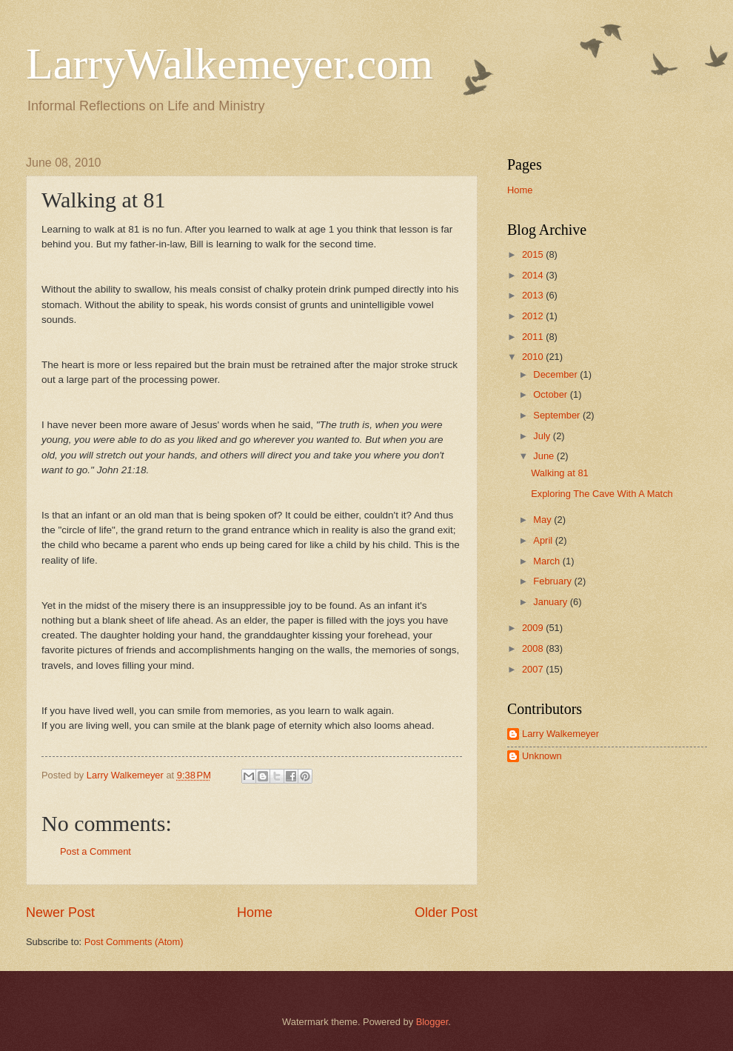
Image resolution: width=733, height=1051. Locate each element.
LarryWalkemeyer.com (229, 63)
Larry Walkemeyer (560, 733)
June (545, 455)
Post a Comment (95, 851)
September (558, 415)
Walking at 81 (560, 472)
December (556, 374)
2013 (534, 295)
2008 (534, 648)
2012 (534, 315)
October (551, 394)
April (544, 540)
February (553, 581)
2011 (534, 336)
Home (254, 912)
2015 (534, 254)
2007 (534, 669)
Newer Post (60, 912)
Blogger (432, 1021)
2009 (534, 627)
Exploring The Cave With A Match (602, 493)
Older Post (446, 912)
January (551, 601)
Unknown (542, 755)
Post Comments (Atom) (134, 941)
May (543, 519)
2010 (534, 356)
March (547, 561)
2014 (534, 275)
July (542, 435)
